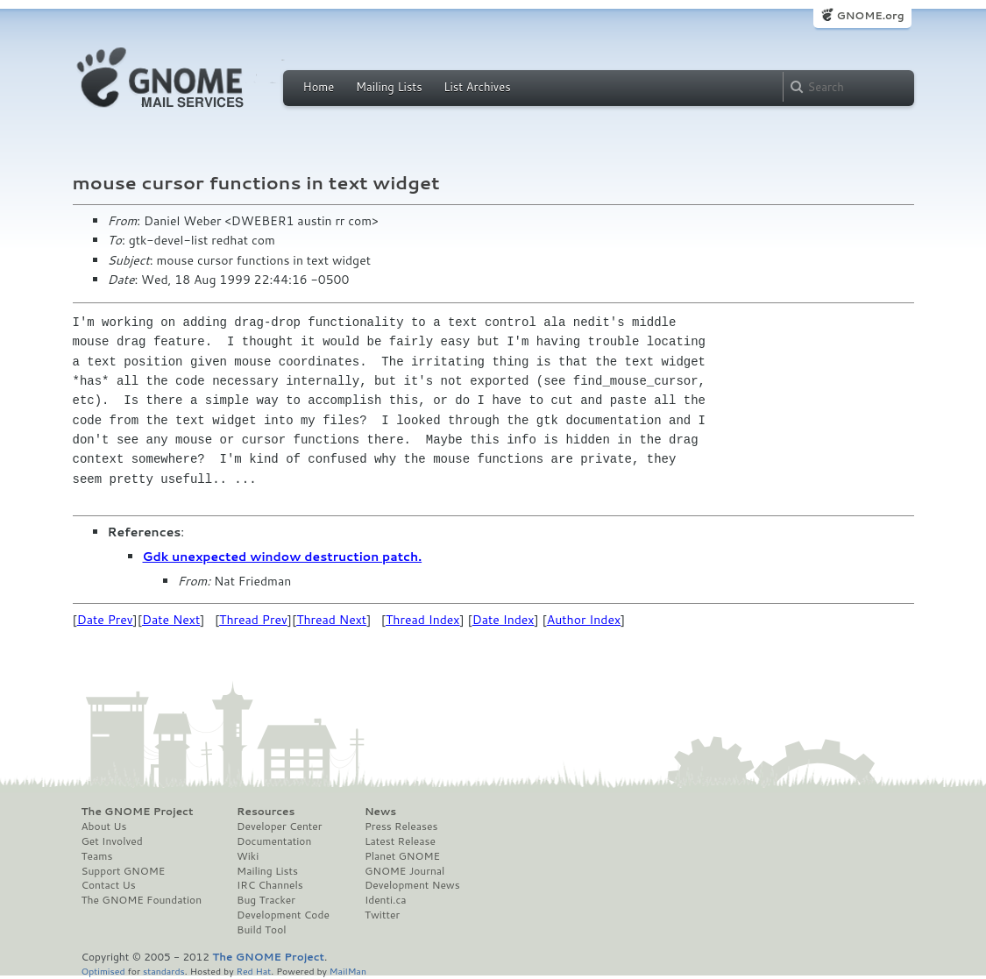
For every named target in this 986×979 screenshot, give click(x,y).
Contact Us (109, 885)
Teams (97, 856)
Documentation (274, 841)
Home (319, 87)
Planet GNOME (402, 856)
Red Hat (253, 970)
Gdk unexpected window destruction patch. (282, 556)
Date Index (503, 619)
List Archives (476, 87)
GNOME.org (870, 15)
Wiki (248, 856)
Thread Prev (253, 619)
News (380, 812)
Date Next (171, 619)
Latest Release (400, 841)
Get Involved (112, 841)
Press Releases (401, 826)
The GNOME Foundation (142, 900)
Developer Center (279, 826)
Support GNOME (124, 871)
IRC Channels (270, 885)
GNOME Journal (405, 871)
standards (164, 970)
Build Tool (261, 930)
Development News (412, 885)
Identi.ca (386, 900)
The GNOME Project (138, 812)
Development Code (283, 915)
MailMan (348, 970)
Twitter (382, 915)
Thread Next (331, 619)
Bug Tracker (266, 900)
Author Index (584, 619)
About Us (104, 826)
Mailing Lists (389, 87)
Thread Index (423, 619)
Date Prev (105, 619)
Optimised (103, 970)
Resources (265, 812)
